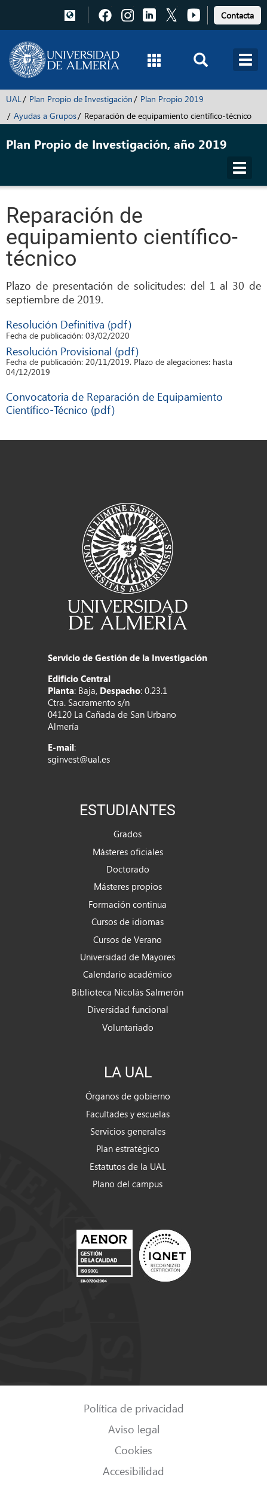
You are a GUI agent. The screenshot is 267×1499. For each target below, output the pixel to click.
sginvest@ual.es (79, 759)
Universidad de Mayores (127, 957)
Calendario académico (127, 974)
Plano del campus (127, 1184)
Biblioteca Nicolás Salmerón (127, 992)
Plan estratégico (127, 1148)
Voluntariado (128, 1027)
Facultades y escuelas (128, 1114)
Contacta (237, 15)
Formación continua (127, 904)
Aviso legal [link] (133, 1428)
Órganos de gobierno (127, 1096)
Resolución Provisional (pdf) (72, 350)
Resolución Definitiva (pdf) (68, 324)
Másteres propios (128, 886)
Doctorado (127, 869)
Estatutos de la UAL (128, 1166)
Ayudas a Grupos (45, 115)
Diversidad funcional (127, 1009)
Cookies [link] (133, 1449)
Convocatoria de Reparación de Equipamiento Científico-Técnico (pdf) (114, 403)
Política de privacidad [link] (134, 1407)
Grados (127, 834)
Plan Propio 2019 (172, 99)
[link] (237, 13)
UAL (14, 99)
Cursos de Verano (127, 939)
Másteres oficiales (128, 852)
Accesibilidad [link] (133, 1470)
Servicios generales (127, 1131)
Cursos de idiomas (127, 921)
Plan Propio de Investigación (81, 99)
